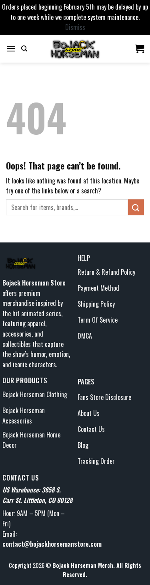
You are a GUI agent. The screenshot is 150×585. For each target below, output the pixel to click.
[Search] (24, 48)
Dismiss (75, 27)
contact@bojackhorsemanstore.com (52, 544)
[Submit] (136, 207)
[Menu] (11, 48)
